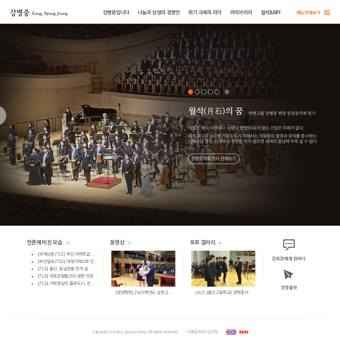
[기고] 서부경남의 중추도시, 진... (66, 283)
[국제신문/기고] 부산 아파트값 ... (66, 254)
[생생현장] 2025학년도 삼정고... (143, 292)
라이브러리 (241, 12)
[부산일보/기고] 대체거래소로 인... (67, 261)
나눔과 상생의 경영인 (159, 12)
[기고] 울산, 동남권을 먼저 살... (64, 269)
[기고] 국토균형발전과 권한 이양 (65, 276)
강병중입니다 (116, 12)
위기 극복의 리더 (205, 12)
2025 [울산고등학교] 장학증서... (223, 292)
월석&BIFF (271, 12)
